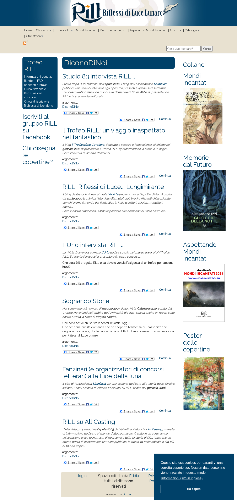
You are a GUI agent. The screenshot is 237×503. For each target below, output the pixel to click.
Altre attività (33, 36)
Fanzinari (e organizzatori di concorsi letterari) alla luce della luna (113, 373)
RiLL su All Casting (88, 421)
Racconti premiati (35, 85)
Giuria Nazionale (35, 89)
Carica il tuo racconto (38, 109)
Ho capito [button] (194, 489)
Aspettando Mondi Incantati (148, 30)
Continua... (166, 119)
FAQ (40, 80)
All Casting (154, 429)
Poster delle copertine (196, 342)
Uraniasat (99, 383)
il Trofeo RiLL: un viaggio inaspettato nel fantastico (113, 134)
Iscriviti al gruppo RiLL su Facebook (39, 127)
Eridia (134, 476)
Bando (28, 80)
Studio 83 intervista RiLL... (98, 76)
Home (28, 30)
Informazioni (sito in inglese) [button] (182, 478)
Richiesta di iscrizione (38, 105)
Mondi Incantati (86, 30)
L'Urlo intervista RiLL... (93, 244)
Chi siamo (42, 30)
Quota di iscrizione (36, 101)
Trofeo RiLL (62, 30)
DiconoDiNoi (70, 106)
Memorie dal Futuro (113, 30)
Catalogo (191, 30)
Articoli (174, 30)
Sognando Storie (85, 301)
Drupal (127, 494)
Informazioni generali (38, 76)
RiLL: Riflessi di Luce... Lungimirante (113, 186)
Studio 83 (160, 84)
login (82, 476)
